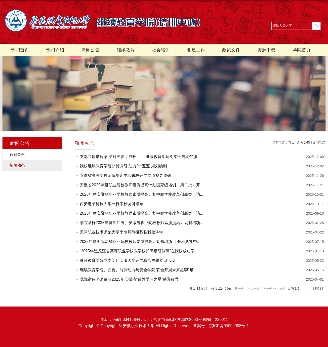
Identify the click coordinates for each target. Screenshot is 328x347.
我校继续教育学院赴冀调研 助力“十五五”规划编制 (123, 166)
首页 (291, 142)
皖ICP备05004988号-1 (229, 326)
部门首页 (20, 49)
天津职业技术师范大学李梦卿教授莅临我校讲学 (121, 232)
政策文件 (231, 49)
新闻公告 (90, 49)
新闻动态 (319, 142)
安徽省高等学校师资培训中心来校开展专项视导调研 (125, 175)
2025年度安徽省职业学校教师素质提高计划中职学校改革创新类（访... (141, 194)
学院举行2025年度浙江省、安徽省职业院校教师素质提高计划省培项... (141, 223)
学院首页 (302, 49)
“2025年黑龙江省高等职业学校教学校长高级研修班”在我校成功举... (139, 251)
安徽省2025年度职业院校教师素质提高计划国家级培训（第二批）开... (141, 185)
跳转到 (318, 288)
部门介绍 (55, 49)
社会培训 (161, 49)
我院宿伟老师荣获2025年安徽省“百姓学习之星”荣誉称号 (129, 279)
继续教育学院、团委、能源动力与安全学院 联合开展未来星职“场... (138, 270)
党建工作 (196, 49)
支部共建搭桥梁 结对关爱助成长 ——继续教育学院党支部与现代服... (140, 156)
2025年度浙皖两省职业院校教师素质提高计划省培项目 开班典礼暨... (140, 241)
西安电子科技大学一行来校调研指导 (111, 204)
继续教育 (126, 49)
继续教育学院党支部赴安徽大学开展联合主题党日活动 (127, 260)
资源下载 (266, 49)
